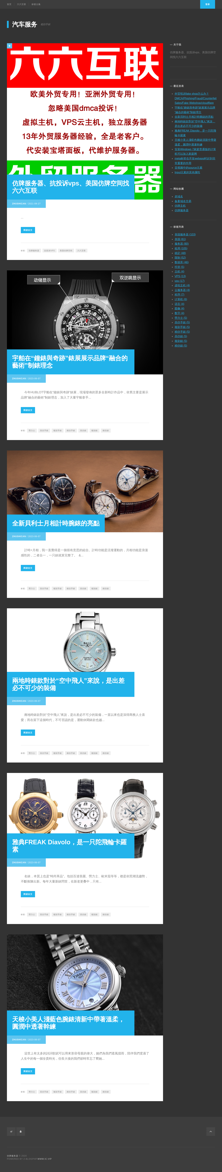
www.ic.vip (45, 1159)
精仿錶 (106, 430)
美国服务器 (185, 233)
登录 (207, 4)
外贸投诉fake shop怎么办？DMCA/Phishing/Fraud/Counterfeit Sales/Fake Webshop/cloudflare (196, 97)
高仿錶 (83, 430)
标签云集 (36, 4)
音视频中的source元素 (188, 166)
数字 (179, 312)
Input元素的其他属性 (187, 171)
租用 (181, 247)
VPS (180, 275)
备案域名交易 (183, 200)
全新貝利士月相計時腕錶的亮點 (56, 523)
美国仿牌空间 (66, 251)
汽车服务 (24, 24)
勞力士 (32, 430)
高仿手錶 (44, 430)
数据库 (182, 261)
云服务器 (182, 289)
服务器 (182, 242)
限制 (180, 256)
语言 (179, 302)
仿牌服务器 (34, 251)
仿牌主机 (180, 204)
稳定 (180, 252)
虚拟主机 (182, 284)
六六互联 (21, 4)
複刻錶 (94, 430)
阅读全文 (27, 230)
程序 (179, 293)
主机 (179, 270)
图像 (179, 307)
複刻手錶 (57, 430)
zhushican (19, 203)
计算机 (181, 298)
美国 (180, 238)
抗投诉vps (49, 251)
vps (180, 279)
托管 (179, 265)
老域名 (179, 195)
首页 (9, 4)
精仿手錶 (71, 430)
